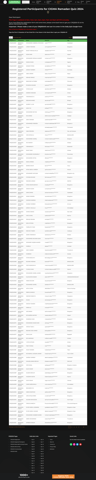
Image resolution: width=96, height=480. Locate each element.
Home (33, 2)
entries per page (17, 37)
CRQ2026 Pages (40, 2)
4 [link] (76, 427)
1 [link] (69, 427)
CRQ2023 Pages (72, 2)
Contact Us (88, 2)
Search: (70, 37)
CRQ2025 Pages (51, 2)
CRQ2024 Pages (61, 2)
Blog (79, 2)
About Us (82, 2)
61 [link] (83, 427)
